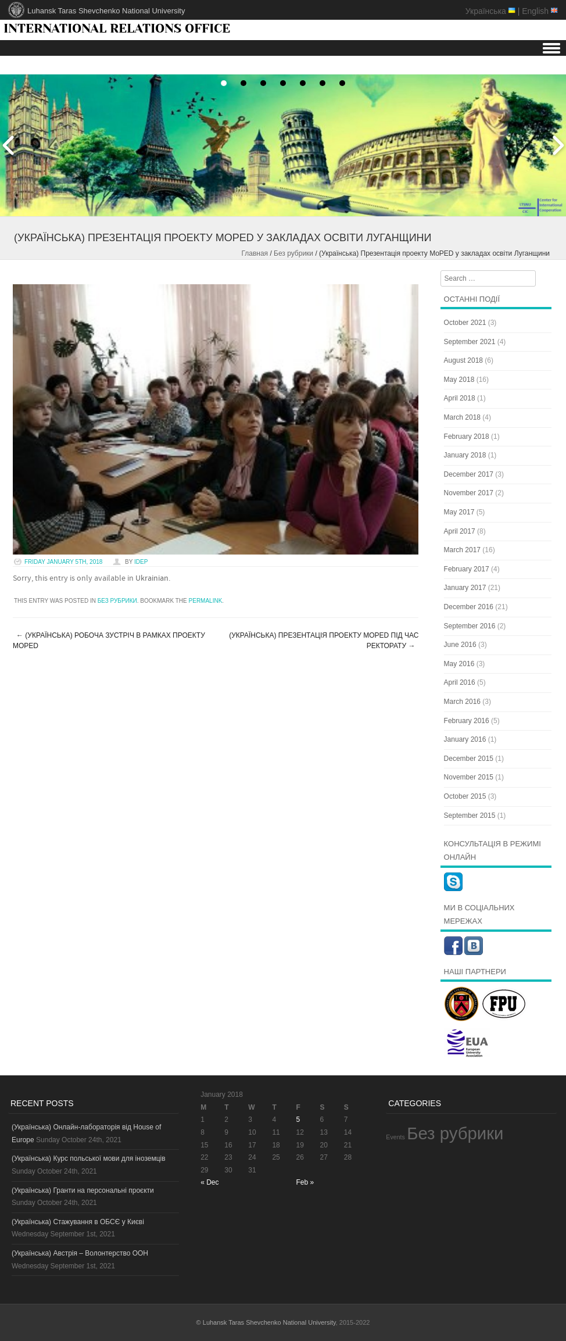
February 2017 (466, 569)
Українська (485, 11)
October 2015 (465, 796)
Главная (254, 253)
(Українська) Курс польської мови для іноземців (89, 1158)
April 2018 (459, 398)
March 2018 (462, 417)
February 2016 (466, 721)
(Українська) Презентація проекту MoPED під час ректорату (323, 640)
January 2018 (465, 455)
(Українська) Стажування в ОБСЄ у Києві (78, 1222)
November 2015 (468, 777)
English (535, 11)
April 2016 (459, 682)
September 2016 (470, 626)
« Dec (209, 1182)
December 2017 (468, 474)
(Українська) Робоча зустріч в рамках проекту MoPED (109, 640)
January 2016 (465, 739)
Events (395, 1136)
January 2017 (465, 588)
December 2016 (468, 607)
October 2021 (465, 323)
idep (141, 562)
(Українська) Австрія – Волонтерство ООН (80, 1253)
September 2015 (470, 815)
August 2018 (463, 360)
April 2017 (459, 531)
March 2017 (462, 550)
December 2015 (468, 758)
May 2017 (459, 512)
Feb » (305, 1182)
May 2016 (459, 664)
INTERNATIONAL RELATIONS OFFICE (116, 28)
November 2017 (468, 493)
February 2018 (466, 436)
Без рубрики (293, 253)
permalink (206, 601)
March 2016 (462, 702)
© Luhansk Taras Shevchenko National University (266, 1322)
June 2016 (460, 645)
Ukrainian (152, 578)
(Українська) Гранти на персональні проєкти (83, 1190)
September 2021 (470, 342)
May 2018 (459, 380)
